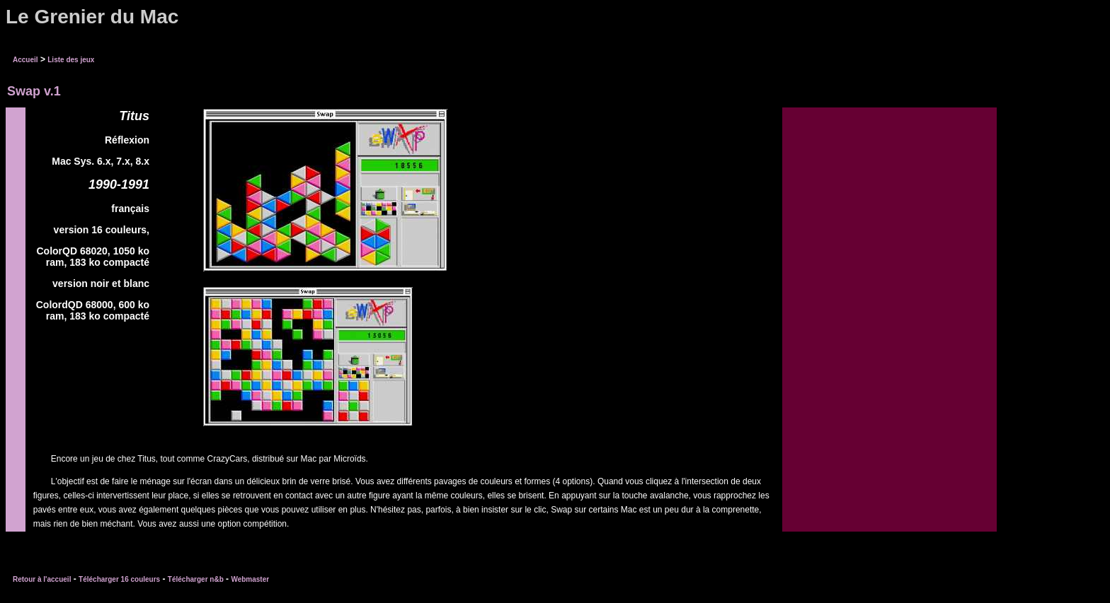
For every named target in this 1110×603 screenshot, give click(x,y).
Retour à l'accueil (42, 579)
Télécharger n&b (196, 579)
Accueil (25, 60)
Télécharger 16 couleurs (119, 579)
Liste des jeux (70, 60)
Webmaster (250, 579)
